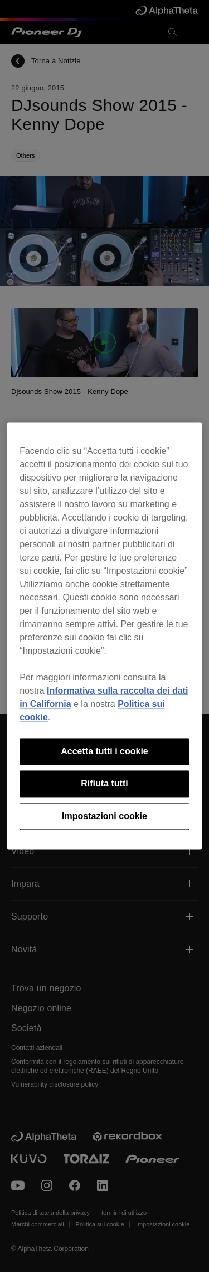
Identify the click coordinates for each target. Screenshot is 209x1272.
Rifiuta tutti (104, 784)
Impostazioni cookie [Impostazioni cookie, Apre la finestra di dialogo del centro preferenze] (104, 816)
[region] (104, 635)
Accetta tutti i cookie (104, 751)
